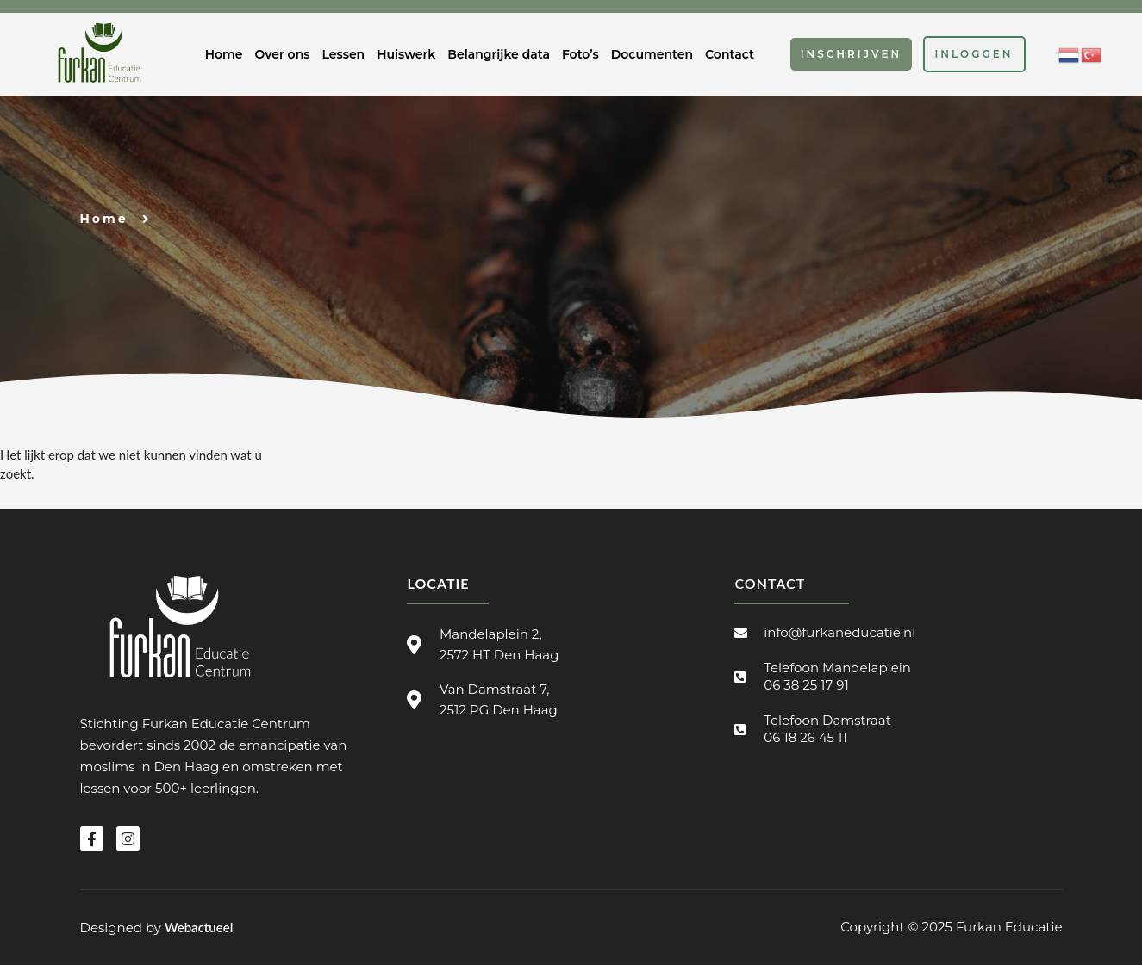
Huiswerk (406, 54)
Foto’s (580, 54)
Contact (729, 54)
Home (224, 54)
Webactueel (199, 927)
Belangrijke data (498, 54)
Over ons (282, 54)
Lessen (343, 54)
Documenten (652, 54)
